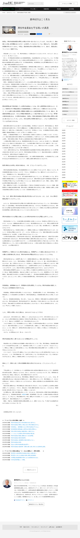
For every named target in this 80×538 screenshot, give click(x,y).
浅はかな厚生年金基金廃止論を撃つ (20, 444)
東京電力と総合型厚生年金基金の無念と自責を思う (23, 453)
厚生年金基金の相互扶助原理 (18, 437)
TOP (21, 527)
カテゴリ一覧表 (70, 120)
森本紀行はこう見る (8, 9)
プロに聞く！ (34, 9)
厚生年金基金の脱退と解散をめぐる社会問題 (22, 435)
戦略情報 (46, 9)
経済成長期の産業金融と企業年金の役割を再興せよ (23, 429)
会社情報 (58, 527)
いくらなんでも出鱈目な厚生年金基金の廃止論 (22, 433)
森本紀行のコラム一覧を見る (36, 504)
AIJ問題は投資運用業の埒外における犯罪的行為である (24, 457)
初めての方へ (26, 527)
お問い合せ (51, 527)
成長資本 (24, 394)
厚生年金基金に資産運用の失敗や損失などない (22, 440)
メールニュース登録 (68, 3)
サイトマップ (44, 527)
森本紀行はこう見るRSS (70, 12)
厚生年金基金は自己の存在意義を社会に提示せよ (23, 422)
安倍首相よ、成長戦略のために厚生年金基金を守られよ (25, 427)
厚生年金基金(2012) (23, 31)
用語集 (59, 9)
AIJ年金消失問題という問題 (18, 459)
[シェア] (39, 34)
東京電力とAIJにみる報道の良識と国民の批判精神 (23, 455)
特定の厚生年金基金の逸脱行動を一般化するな (22, 431)
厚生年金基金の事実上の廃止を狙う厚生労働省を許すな (25, 424)
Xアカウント (31, 500)
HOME (3, 12)
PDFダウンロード (31, 470)
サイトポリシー (35, 527)
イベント (21, 9)
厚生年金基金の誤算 (16, 442)
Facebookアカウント (21, 500)
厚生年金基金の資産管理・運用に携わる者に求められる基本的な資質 (28, 446)
